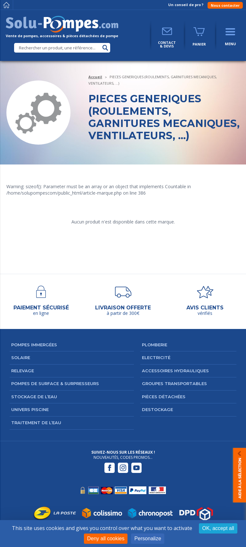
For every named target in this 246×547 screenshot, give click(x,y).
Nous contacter (225, 5)
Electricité (156, 357)
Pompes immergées (34, 344)
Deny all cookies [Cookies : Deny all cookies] (106, 538)
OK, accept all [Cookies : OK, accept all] (218, 528)
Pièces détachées (163, 396)
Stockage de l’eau (34, 396)
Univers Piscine (30, 409)
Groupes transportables (174, 383)
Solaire (20, 357)
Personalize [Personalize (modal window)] (147, 538)
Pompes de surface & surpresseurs (55, 383)
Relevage (22, 370)
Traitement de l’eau (36, 422)
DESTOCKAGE (157, 409)
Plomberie (154, 344)
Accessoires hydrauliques (175, 370)
